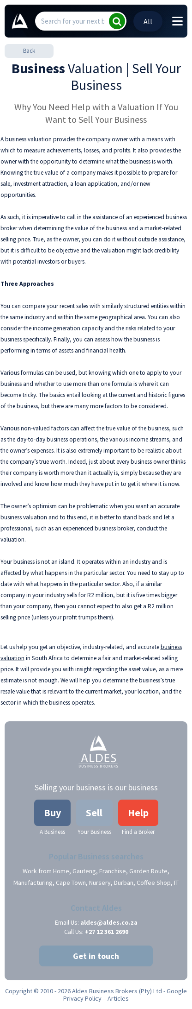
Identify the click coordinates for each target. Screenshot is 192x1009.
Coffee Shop (154, 882)
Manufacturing (33, 882)
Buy (52, 812)
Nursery (100, 882)
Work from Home (46, 871)
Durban (123, 882)
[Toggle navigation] (177, 22)
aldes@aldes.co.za (109, 922)
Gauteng (84, 871)
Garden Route (148, 871)
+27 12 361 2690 (106, 931)
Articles (118, 998)
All (148, 21)
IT (176, 882)
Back (29, 51)
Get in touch (96, 956)
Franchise (112, 871)
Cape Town (71, 882)
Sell (94, 812)
